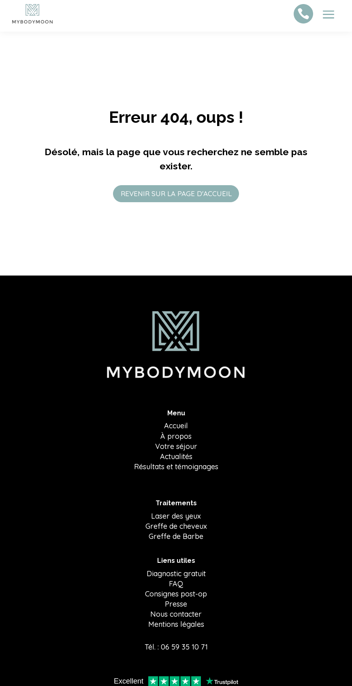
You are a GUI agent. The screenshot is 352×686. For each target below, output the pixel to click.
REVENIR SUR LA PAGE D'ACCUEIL (176, 193)
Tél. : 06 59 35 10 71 (176, 647)
